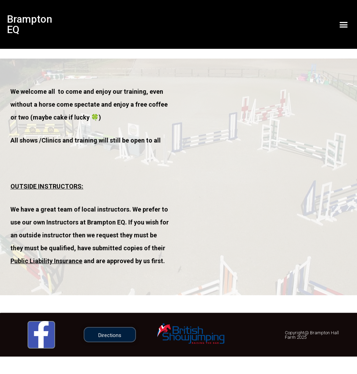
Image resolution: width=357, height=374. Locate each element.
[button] (343, 24)
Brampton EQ (30, 24)
